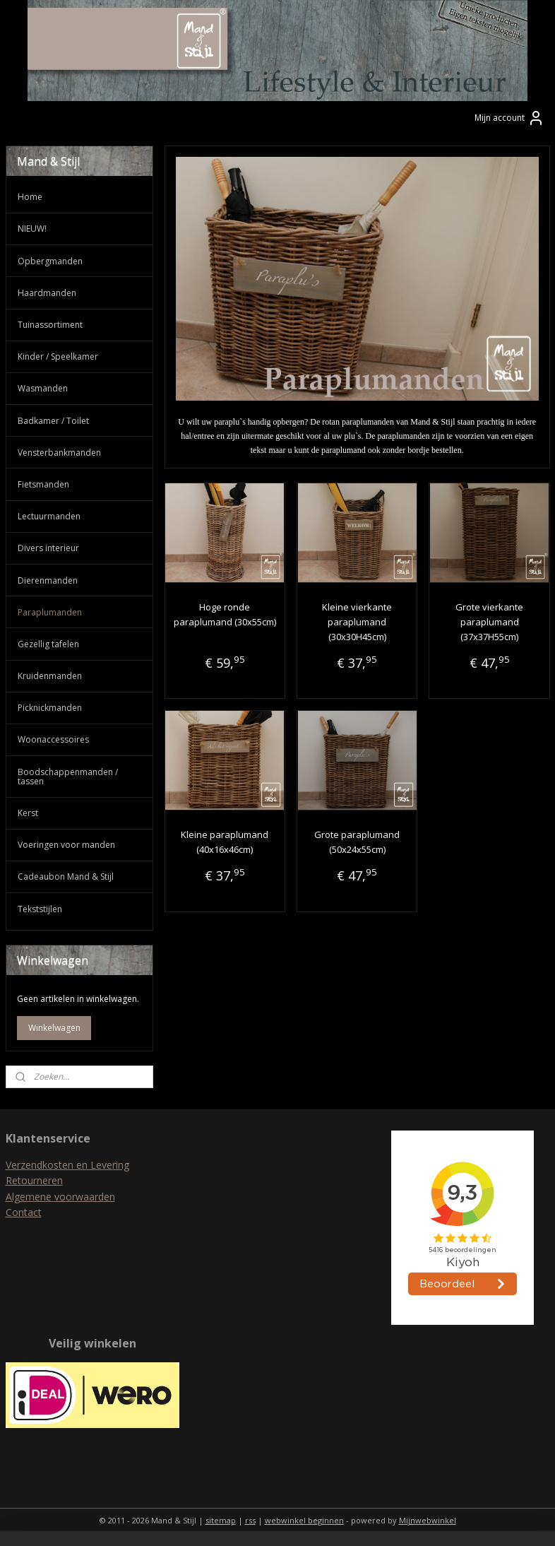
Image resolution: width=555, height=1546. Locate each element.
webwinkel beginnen (304, 1520)
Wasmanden (43, 388)
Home (30, 197)
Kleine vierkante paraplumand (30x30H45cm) (357, 622)
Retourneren (34, 1180)
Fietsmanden (43, 484)
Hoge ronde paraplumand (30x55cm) (224, 614)
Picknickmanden (50, 708)
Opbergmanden (50, 261)
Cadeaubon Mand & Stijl (66, 877)
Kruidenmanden (50, 676)
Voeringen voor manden (66, 845)
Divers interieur (48, 548)
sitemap (220, 1520)
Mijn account (509, 118)
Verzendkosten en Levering (67, 1165)
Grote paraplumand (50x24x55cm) (357, 842)
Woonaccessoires (53, 739)
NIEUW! (32, 229)
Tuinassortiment (50, 325)
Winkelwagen (54, 1028)
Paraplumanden (50, 612)
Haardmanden (47, 293)
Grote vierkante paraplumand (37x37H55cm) (489, 622)
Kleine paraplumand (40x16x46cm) (224, 842)
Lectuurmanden (49, 516)
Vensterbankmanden (59, 453)
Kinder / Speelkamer (58, 356)
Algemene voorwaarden (60, 1196)
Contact (24, 1212)
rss (250, 1520)
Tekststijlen (40, 909)
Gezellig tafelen (48, 644)
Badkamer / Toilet (53, 421)
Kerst (28, 813)
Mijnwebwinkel (427, 1520)
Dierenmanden (48, 580)
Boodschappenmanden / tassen (68, 776)
